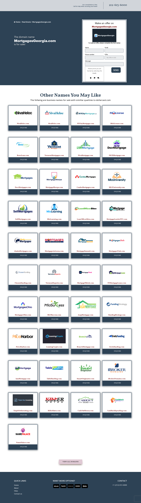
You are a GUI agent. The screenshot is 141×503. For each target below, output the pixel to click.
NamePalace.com (23, 443)
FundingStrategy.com (116, 315)
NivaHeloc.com (23, 124)
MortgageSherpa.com (54, 187)
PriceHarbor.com (23, 347)
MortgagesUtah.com (117, 251)
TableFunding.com (54, 379)
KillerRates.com (54, 411)
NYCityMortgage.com (85, 124)
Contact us (18, 494)
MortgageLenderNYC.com (117, 219)
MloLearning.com (54, 219)
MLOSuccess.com (54, 315)
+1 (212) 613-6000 (119, 485)
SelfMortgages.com (23, 219)
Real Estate (26, 22)
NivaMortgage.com (85, 155)
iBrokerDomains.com (116, 379)
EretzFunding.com (116, 347)
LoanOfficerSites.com (85, 219)
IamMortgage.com (23, 379)
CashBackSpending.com (117, 411)
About (16, 488)
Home (17, 22)
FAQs (16, 491)
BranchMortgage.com (85, 347)
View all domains (70, 462)
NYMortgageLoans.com (117, 283)
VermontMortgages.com (54, 155)
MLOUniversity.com (117, 187)
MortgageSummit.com (85, 251)
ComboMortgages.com (85, 187)
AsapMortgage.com (85, 315)
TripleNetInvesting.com (22, 411)
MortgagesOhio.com (23, 315)
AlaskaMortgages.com (23, 251)
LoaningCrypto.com (54, 347)
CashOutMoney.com (85, 411)
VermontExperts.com (54, 283)
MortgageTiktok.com (85, 283)
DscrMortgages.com (23, 187)
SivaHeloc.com (54, 124)
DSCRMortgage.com (117, 155)
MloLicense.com (116, 124)
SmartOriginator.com (85, 379)
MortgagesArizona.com (54, 251)
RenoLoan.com (23, 155)
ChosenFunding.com (23, 283)
